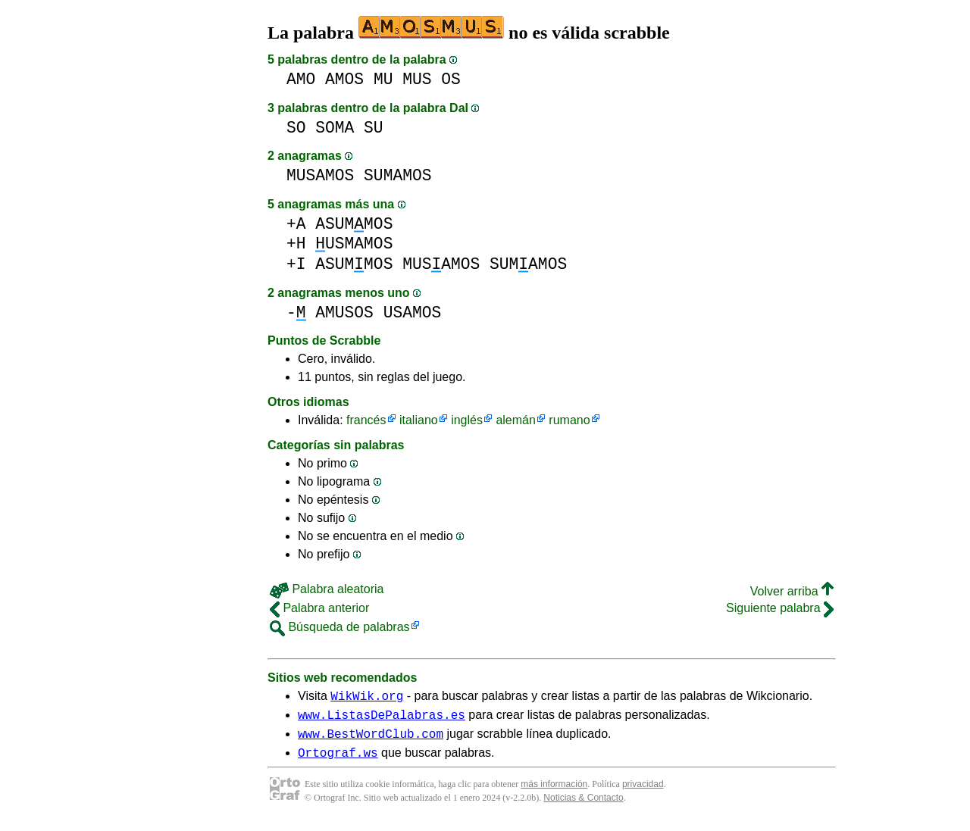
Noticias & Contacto (583, 806)
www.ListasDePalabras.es (381, 719)
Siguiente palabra (780, 607)
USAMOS (412, 312)
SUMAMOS (397, 175)
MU (383, 79)
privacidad (643, 793)
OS (451, 79)
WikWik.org (366, 697)
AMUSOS (344, 312)
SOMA (334, 128)
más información (554, 793)
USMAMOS (354, 244)
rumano (569, 420)
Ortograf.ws (338, 761)
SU (373, 128)
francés (366, 420)
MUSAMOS (320, 175)
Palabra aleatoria (326, 589)
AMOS (344, 79)
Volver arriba (792, 591)
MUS (416, 79)
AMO (300, 79)
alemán (515, 420)
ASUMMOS (354, 224)
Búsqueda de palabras (340, 626)
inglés (467, 420)
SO (296, 128)
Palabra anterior (319, 607)
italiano (418, 420)
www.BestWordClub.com (370, 740)
